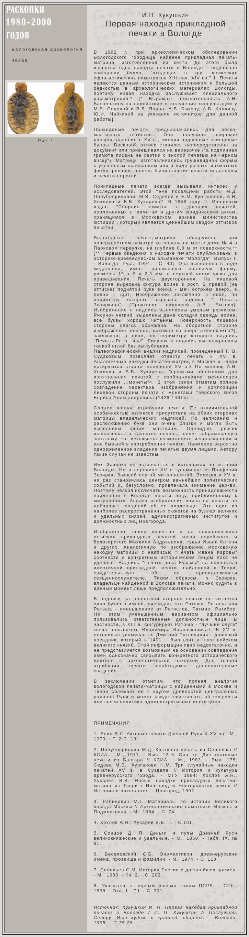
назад (20, 60)
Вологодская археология (47, 49)
